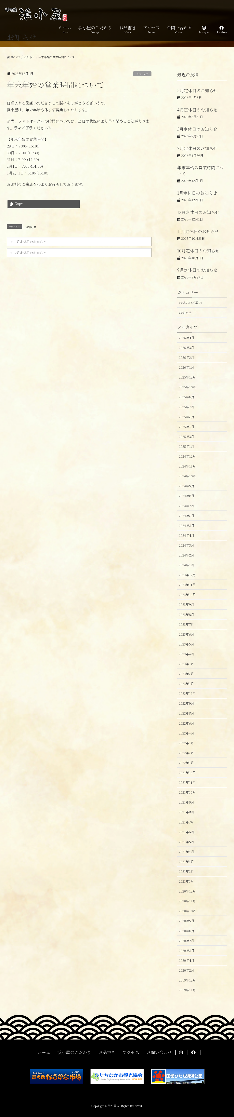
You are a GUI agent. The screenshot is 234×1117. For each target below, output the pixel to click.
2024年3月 (186, 545)
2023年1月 (186, 683)
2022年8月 (186, 713)
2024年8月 (186, 495)
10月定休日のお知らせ (198, 250)
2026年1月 (186, 367)
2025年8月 (186, 396)
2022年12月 (187, 693)
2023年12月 (187, 574)
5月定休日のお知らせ (197, 90)
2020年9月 (186, 920)
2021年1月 (186, 881)
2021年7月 (186, 822)
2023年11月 (187, 584)
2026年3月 (186, 347)
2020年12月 (187, 891)
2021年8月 (186, 812)
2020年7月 (186, 940)
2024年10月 (187, 476)
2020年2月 (186, 970)
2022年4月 (186, 733)
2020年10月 (187, 910)
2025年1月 (186, 446)
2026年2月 (186, 357)
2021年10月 (187, 792)
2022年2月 (186, 752)
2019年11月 (187, 990)
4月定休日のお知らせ (197, 110)
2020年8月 (186, 930)
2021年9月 (186, 802)
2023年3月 (186, 663)
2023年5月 (186, 644)
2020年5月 (186, 950)
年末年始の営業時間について (200, 170)
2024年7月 (186, 505)
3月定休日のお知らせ (197, 129)
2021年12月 (187, 772)
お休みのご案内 (190, 302)
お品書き (106, 1052)
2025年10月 (187, 387)
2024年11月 (187, 466)
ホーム (44, 1052)
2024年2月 (186, 555)
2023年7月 (186, 624)
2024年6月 (186, 515)
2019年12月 (187, 980)
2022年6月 (186, 723)
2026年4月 (186, 337)
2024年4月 (186, 535)
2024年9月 (186, 485)
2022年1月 (186, 762)
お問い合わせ (159, 1052)
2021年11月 (187, 782)
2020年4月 (186, 960)
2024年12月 (187, 456)
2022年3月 (186, 743)
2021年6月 (186, 832)
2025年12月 (187, 377)
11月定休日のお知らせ (198, 231)
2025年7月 (186, 407)
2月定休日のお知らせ (30, 252)
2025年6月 (186, 416)
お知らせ (142, 74)
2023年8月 (186, 614)
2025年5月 (186, 426)
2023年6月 (186, 634)
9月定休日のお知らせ (197, 270)
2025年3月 (186, 436)
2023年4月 (186, 654)
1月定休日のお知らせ (30, 241)
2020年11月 (187, 901)
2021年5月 (186, 841)
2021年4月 (186, 851)
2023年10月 (187, 594)
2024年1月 (186, 565)
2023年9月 (186, 604)
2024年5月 (186, 525)
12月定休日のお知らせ (198, 212)
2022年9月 (186, 703)
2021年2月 (186, 871)
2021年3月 (186, 861)
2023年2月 (186, 673)
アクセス (131, 1052)
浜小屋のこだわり (74, 1052)
